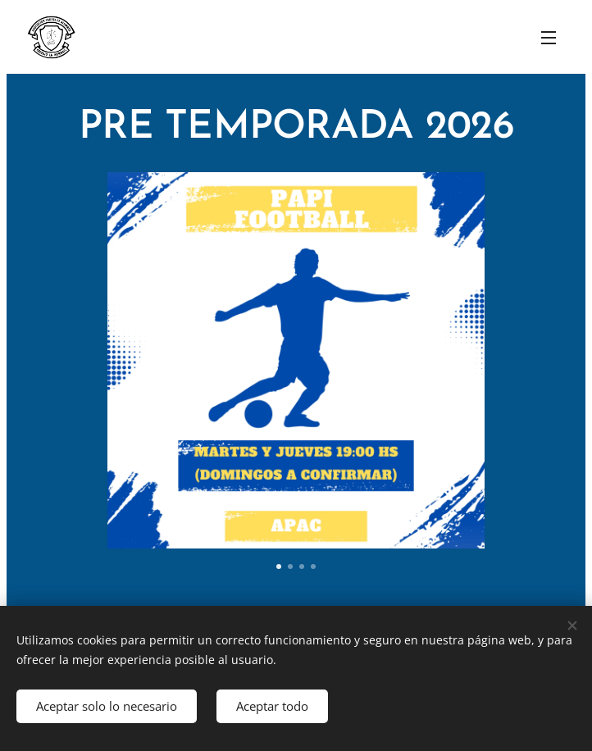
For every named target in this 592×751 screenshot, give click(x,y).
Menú (548, 38)
